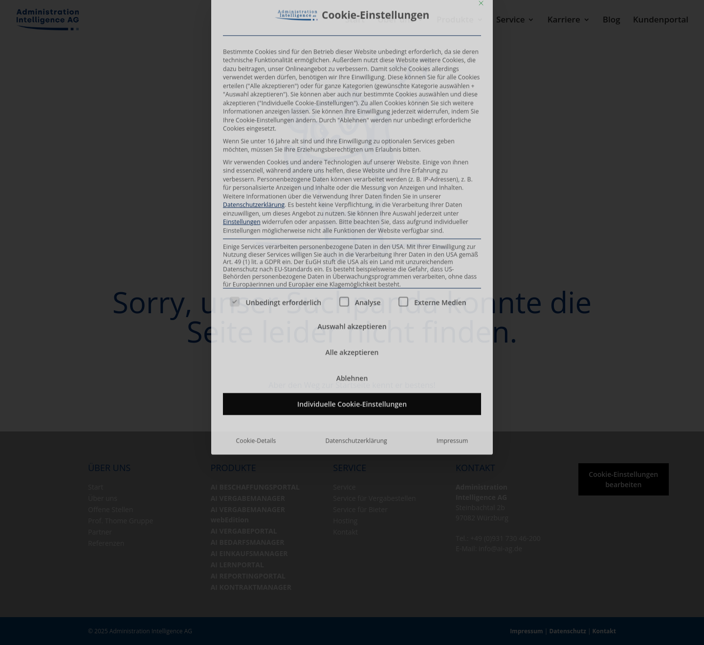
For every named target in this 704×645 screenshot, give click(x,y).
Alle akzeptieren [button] (352, 142)
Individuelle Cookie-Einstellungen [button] (352, 194)
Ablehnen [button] (352, 168)
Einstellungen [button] (242, 12)
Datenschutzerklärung (356, 231)
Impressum (452, 231)
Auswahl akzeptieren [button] (351, 116)
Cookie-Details (256, 231)
